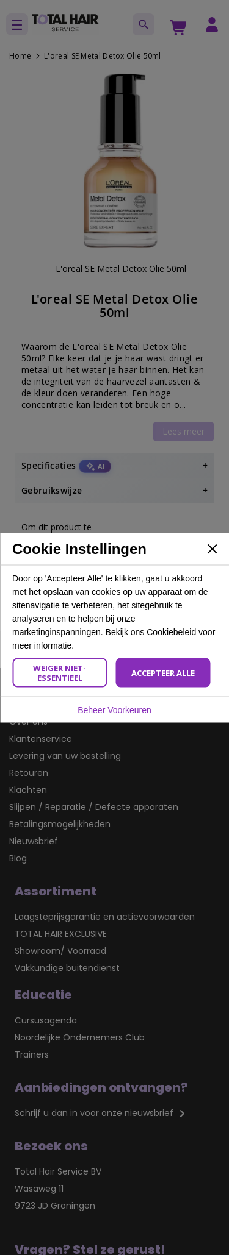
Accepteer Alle (163, 672)
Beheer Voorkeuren (114, 709)
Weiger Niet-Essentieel (59, 672)
